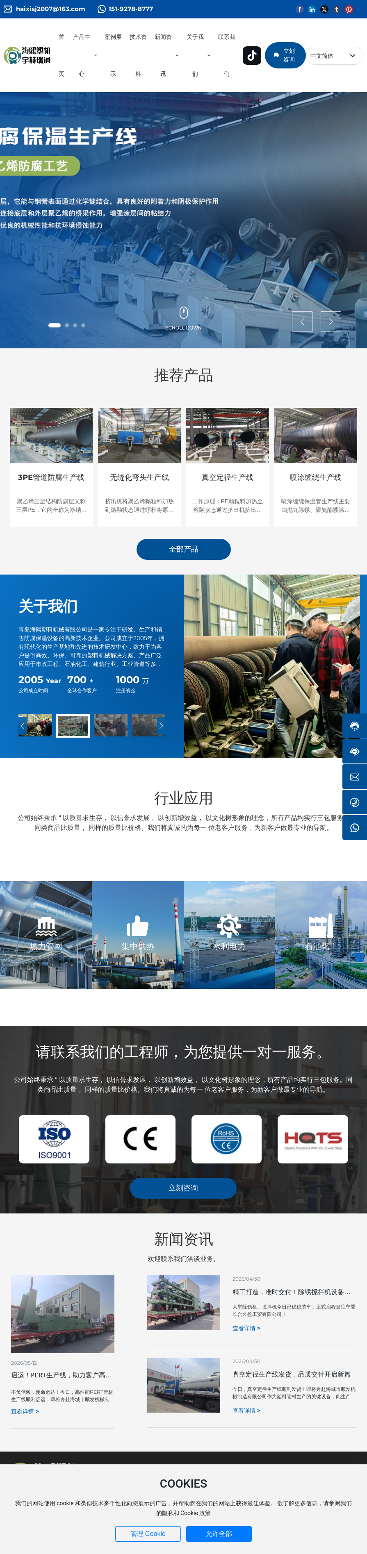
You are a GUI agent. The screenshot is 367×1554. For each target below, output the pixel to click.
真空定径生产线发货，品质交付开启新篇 (292, 1374)
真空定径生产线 (227, 477)
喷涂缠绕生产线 (316, 477)
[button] (54, 325)
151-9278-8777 (131, 9)
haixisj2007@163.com (50, 9)
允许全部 (219, 1533)
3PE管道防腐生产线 (51, 477)
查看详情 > (25, 1411)
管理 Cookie (148, 1533)
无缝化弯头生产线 (139, 477)
